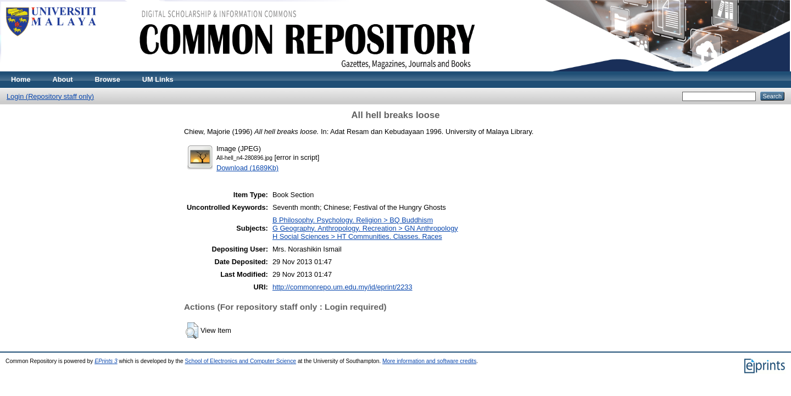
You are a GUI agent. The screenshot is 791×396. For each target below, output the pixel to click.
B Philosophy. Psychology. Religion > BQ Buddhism (352, 220)
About (63, 79)
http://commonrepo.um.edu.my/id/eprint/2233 (342, 287)
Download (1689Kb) (247, 168)
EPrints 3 (106, 361)
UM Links (158, 79)
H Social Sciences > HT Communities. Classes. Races (357, 236)
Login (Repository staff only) (50, 96)
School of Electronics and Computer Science (241, 361)
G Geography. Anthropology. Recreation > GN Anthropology (365, 228)
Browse (107, 79)
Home (21, 79)
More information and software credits (429, 361)
